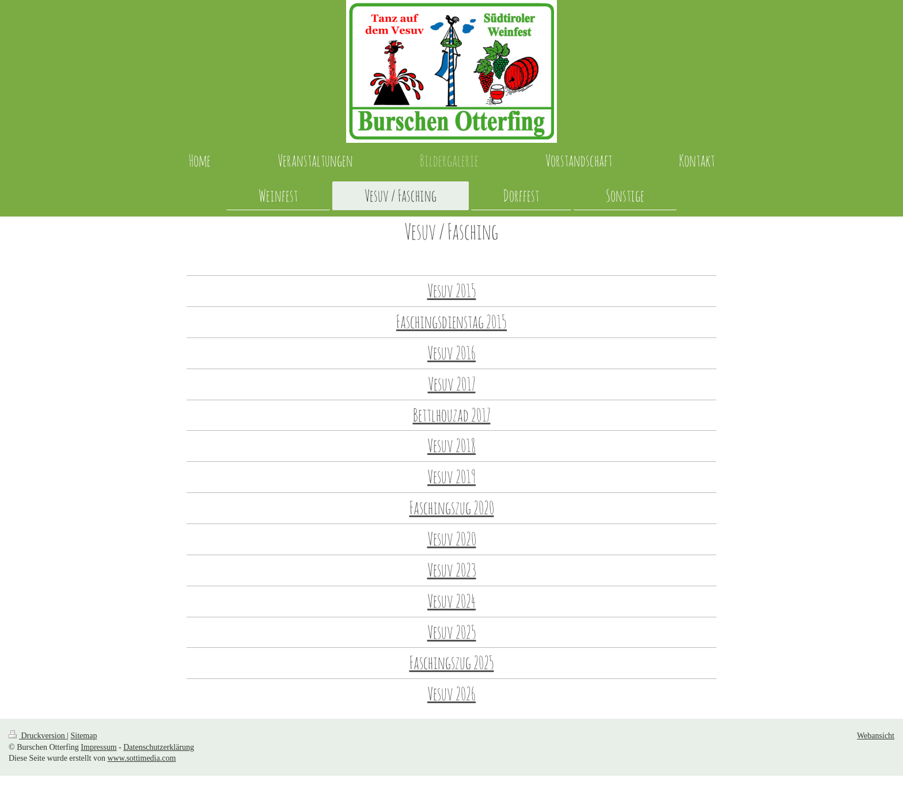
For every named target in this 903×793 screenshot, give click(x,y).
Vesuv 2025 (451, 632)
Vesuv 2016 (451, 353)
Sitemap (84, 735)
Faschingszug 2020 (451, 507)
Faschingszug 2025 (451, 662)
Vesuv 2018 (451, 445)
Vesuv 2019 (451, 476)
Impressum (98, 747)
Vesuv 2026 (451, 693)
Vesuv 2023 (451, 570)
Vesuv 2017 (452, 384)
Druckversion (38, 735)
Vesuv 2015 (451, 290)
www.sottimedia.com (141, 758)
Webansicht (875, 735)
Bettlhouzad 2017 (452, 415)
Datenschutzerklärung (158, 747)
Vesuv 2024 (451, 601)
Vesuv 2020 (451, 539)
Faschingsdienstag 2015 (451, 321)
